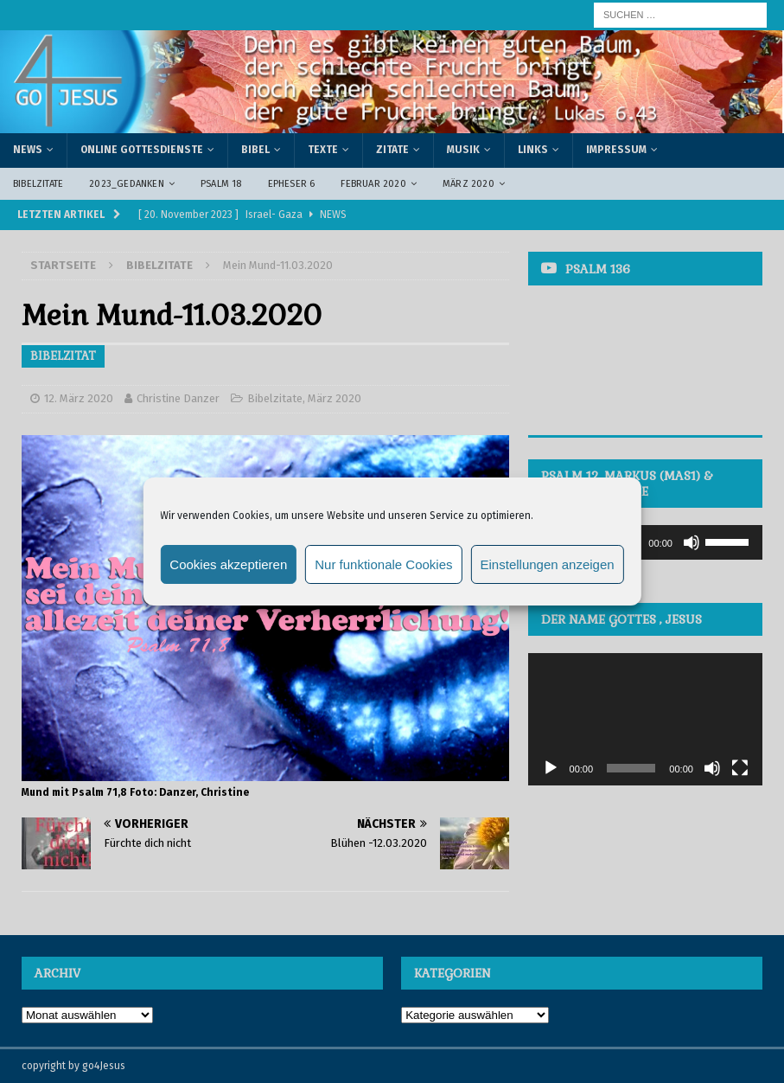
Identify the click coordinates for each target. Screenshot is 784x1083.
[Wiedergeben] (550, 768)
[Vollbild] (740, 768)
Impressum (616, 150)
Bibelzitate (38, 183)
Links (533, 150)
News (27, 150)
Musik (463, 150)
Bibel (255, 150)
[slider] (729, 540)
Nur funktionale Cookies (383, 564)
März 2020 (468, 183)
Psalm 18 (221, 183)
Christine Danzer (178, 398)
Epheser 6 (292, 183)
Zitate (392, 150)
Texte (323, 150)
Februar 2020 (373, 183)
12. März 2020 (78, 398)
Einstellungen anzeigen (548, 564)
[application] (645, 542)
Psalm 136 (597, 269)
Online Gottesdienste (141, 150)
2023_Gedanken (126, 183)
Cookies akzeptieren (228, 564)
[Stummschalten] (691, 542)
